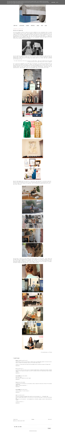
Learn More (53, 2)
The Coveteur (26, 64)
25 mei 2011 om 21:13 (20, 368)
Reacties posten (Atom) (21, 420)
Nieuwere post (15, 419)
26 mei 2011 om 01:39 (24, 389)
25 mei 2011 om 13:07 (24, 360)
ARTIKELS (33, 25)
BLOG (46, 25)
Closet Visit (32, 181)
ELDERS (27, 25)
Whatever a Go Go (18, 360)
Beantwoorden (17, 365)
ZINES (38, 25)
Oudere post (50, 419)
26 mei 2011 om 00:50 (22, 382)
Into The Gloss (16, 258)
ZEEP (42, 25)
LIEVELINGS (21, 25)
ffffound (50, 352)
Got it (57, 2)
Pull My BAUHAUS (18, 389)
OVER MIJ (15, 25)
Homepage (33, 419)
